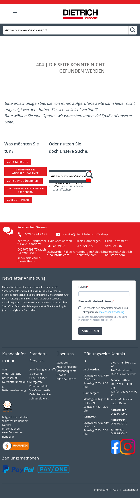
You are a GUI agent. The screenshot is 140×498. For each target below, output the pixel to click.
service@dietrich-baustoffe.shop (67, 187)
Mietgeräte (36, 382)
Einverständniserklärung (95, 301)
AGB (4, 369)
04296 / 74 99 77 (36, 234)
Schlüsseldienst (38, 398)
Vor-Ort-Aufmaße (39, 390)
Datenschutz (130, 489)
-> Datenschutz (29, 310)
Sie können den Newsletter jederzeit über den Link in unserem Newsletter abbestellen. (102, 318)
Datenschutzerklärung (111, 312)
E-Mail (82, 287)
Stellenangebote (66, 371)
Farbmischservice (40, 394)
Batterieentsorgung (14, 390)
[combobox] (65, 30)
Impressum (101, 489)
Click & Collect (37, 378)
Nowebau (62, 375)
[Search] (132, 30)
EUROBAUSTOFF (66, 379)
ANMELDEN (90, 330)
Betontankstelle (38, 386)
